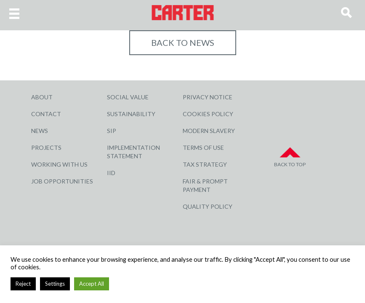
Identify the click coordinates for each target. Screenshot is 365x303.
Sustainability (131, 113)
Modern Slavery (209, 130)
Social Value (128, 97)
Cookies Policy (208, 113)
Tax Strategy (205, 164)
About (42, 97)
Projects (46, 147)
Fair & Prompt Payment (205, 185)
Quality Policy (207, 206)
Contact (46, 113)
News (39, 130)
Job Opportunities (62, 181)
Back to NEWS (182, 42)
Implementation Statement (133, 151)
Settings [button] (55, 283)
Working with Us (59, 164)
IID (111, 172)
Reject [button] (23, 283)
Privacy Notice (207, 97)
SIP (111, 130)
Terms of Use (203, 147)
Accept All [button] (91, 283)
